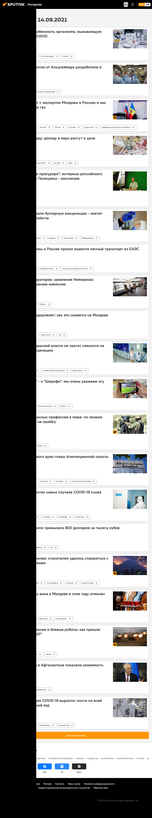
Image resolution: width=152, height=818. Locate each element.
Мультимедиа (52, 583)
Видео (8, 446)
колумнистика (125, 758)
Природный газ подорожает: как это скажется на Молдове (56, 315)
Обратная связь (101, 787)
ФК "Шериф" (25, 406)
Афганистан (41, 690)
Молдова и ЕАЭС (47, 268)
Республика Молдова (60, 758)
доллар (57, 163)
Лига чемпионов (45, 406)
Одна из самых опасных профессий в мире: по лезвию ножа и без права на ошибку (53, 419)
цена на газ (88, 127)
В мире (36, 583)
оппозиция (23, 202)
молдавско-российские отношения (116, 127)
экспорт (43, 127)
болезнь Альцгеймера (46, 92)
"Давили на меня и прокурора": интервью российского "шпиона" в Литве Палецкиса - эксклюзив (53, 176)
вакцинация (68, 238)
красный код (64, 725)
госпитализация (47, 56)
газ (60, 335)
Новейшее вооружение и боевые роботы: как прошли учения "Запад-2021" (52, 631)
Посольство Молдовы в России (75, 268)
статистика (79, 517)
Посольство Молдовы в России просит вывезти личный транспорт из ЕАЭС (72, 249)
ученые (65, 56)
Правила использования (28, 783)
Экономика (11, 335)
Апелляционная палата (81, 481)
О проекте (8, 783)
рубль (26, 163)
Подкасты (10, 127)
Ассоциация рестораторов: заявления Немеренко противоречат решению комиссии (49, 281)
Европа (39, 547)
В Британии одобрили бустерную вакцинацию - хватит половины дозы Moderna (53, 215)
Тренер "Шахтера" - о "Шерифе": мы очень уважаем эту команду (54, 383)
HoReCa (42, 304)
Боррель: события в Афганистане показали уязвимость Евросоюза (54, 667)
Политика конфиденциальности (99, 783)
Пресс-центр (74, 783)
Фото (8, 654)
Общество (10, 268)
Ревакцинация (87, 238)
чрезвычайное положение (53, 370)
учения (48, 654)
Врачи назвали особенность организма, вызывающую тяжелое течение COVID (53, 34)
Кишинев (44, 481)
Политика (10, 690)
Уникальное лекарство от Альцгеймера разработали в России (53, 69)
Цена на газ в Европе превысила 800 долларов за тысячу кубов (62, 527)
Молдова (27, 304)
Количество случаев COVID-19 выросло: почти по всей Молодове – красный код (53, 703)
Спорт (8, 406)
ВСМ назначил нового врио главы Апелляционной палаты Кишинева (56, 459)
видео (22, 583)
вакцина (52, 238)
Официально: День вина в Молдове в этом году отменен (55, 593)
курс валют (41, 163)
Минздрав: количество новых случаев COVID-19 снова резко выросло (53, 494)
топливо (72, 127)
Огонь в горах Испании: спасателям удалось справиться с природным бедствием (56, 560)
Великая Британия (33, 238)
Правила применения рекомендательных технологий (64, 787)
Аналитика (107, 758)
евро (70, 163)
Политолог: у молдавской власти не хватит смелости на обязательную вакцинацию (54, 348)
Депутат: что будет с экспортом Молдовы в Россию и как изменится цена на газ (55, 105)
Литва (8, 202)
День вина (43, 618)
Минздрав (63, 517)
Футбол (63, 406)
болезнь (29, 56)
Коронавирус (11, 56)
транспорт (27, 268)
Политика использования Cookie (19, 787)
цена (26, 547)
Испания (69, 583)
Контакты (59, 783)
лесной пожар (87, 583)
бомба (39, 446)
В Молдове (27, 127)
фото (21, 654)
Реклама (47, 783)
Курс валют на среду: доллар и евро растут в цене (50, 138)
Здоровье (10, 92)
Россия (58, 127)
